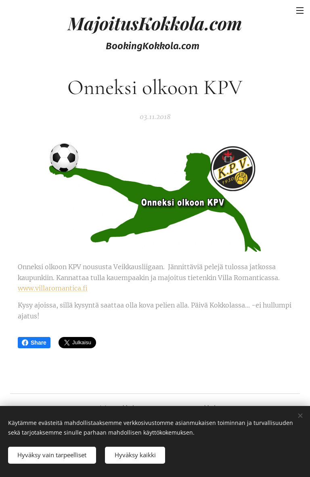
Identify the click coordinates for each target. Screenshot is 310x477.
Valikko (300, 10)
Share (34, 342)
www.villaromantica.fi (53, 288)
